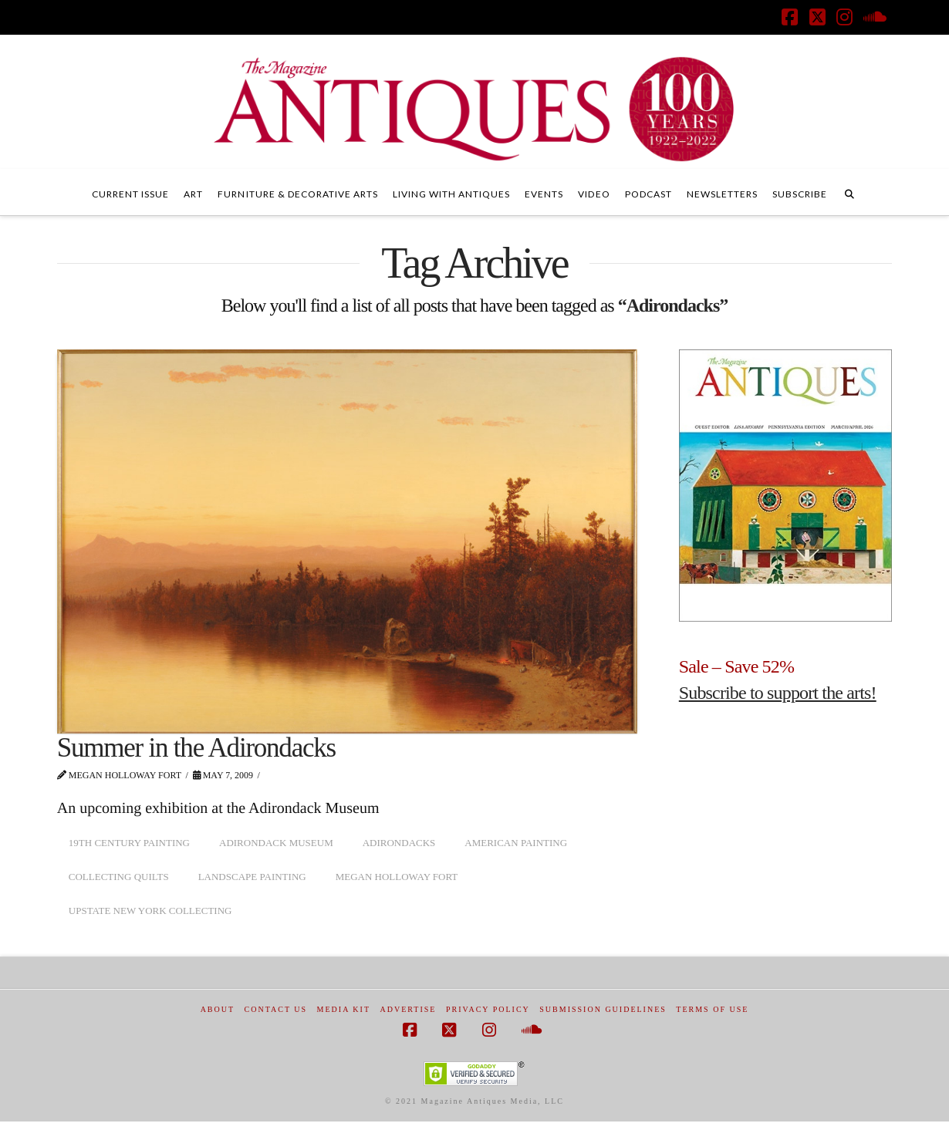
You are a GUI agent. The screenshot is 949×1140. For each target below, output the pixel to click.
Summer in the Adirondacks (196, 748)
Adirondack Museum (276, 842)
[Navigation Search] (849, 192)
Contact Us (276, 1009)
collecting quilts (119, 876)
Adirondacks (399, 842)
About (218, 1009)
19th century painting (129, 842)
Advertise (408, 1009)
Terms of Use (712, 1009)
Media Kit (343, 1009)
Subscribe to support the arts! (777, 693)
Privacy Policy (488, 1009)
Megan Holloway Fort (397, 876)
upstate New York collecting (150, 910)
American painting (515, 842)
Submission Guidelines (603, 1009)
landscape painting (252, 876)
